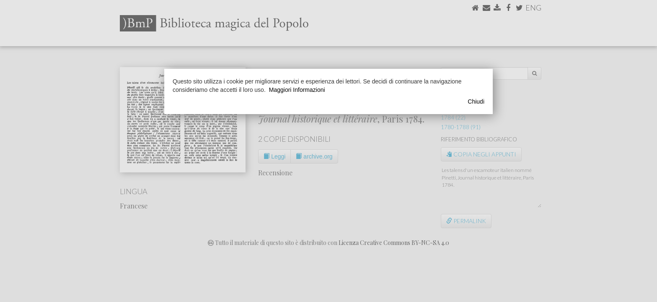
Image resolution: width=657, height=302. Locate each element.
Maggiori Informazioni (297, 89)
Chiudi (476, 101)
